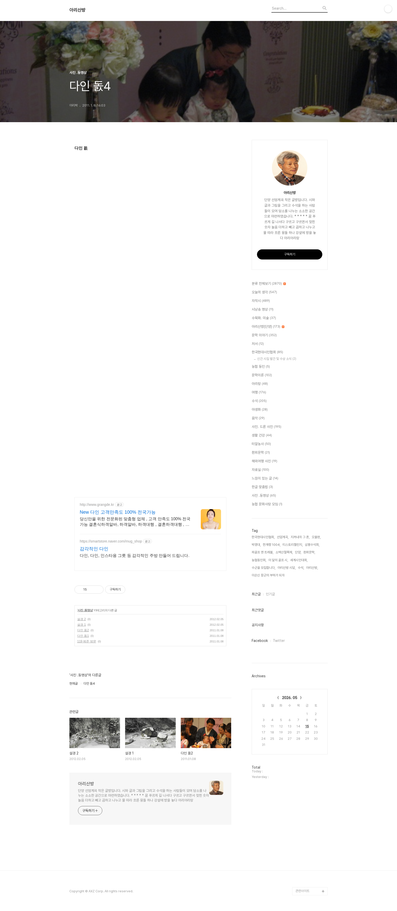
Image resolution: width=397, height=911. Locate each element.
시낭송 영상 (262, 309)
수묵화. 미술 (264, 318)
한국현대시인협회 (267, 352)
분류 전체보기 (269, 283)
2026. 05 (289, 698)
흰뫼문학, (309, 552)
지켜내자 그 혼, (300, 537)
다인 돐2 (83, 630)
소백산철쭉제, (284, 552)
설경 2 (81, 619)
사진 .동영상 (85, 610)
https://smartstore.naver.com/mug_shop (111, 541)
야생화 (260, 409)
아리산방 (77, 10)
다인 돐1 (83, 636)
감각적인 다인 (94, 548)
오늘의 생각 (264, 292)
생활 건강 (262, 435)
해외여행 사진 (264, 461)
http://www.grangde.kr (97, 505)
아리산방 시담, (286, 568)
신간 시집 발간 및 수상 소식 (276, 359)
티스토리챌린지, (293, 545)
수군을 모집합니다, (263, 568)
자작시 (261, 300)
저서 (258, 343)
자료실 (260, 469)
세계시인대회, (299, 560)
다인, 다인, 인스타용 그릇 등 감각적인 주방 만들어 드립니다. (134, 555)
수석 (259, 401)
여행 (259, 392)
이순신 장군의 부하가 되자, (268, 575)
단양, (298, 552)
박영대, (256, 545)
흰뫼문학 (261, 452)
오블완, (316, 537)
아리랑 (260, 383)
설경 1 (81, 624)
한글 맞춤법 (262, 487)
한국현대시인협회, (263, 537)
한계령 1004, (272, 545)
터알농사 (261, 444)
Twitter (279, 641)
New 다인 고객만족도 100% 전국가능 (118, 512)
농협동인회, (259, 560)
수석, (301, 568)
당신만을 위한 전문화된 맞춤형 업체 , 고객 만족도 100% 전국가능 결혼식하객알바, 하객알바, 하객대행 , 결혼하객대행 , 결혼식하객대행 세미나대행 (135, 522)
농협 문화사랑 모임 (267, 504)
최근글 (256, 594)
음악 (258, 418)
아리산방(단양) (268, 326)
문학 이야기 (264, 335)
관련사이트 (302, 891)
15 (307, 726)
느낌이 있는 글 (265, 478)
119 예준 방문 (86, 641)
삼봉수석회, (312, 545)
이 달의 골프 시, (278, 560)
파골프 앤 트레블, (262, 552)
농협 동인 (261, 366)
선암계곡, (283, 537)
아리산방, (312, 568)
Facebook (260, 641)
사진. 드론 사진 (266, 426)
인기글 (270, 594)
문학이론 (262, 375)
